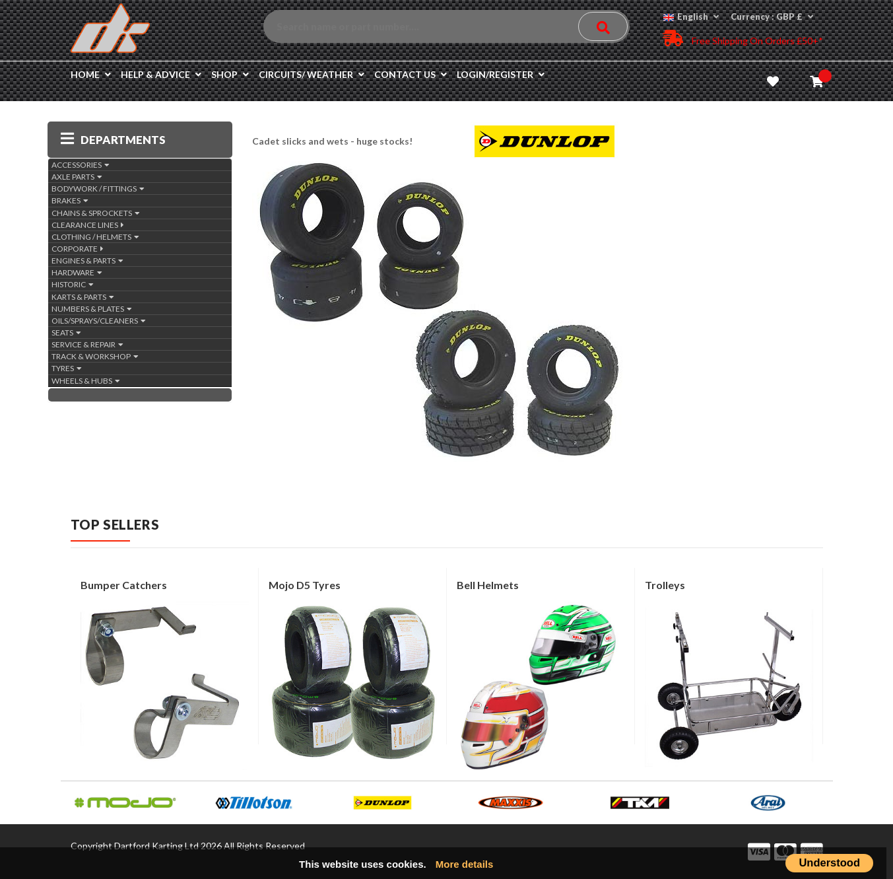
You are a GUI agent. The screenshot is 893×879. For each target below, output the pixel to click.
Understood (829, 862)
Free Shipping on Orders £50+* (743, 38)
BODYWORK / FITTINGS (98, 188)
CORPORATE (77, 249)
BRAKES (69, 200)
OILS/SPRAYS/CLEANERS (98, 321)
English (691, 16)
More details (465, 864)
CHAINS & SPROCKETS (95, 213)
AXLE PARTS (76, 177)
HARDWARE (76, 272)
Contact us (410, 74)
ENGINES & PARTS (87, 260)
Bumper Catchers (124, 585)
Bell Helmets (488, 585)
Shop (230, 74)
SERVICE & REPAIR (87, 344)
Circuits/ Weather (311, 74)
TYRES (66, 368)
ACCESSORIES (80, 165)
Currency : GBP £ (772, 16)
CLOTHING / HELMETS (95, 237)
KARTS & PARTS (82, 297)
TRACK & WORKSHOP (95, 356)
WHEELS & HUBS (85, 381)
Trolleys (665, 585)
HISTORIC (72, 284)
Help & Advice (161, 74)
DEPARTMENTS (113, 140)
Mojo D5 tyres (305, 585)
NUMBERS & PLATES (91, 309)
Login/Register (501, 74)
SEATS (66, 332)
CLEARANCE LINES (87, 225)
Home (91, 74)
